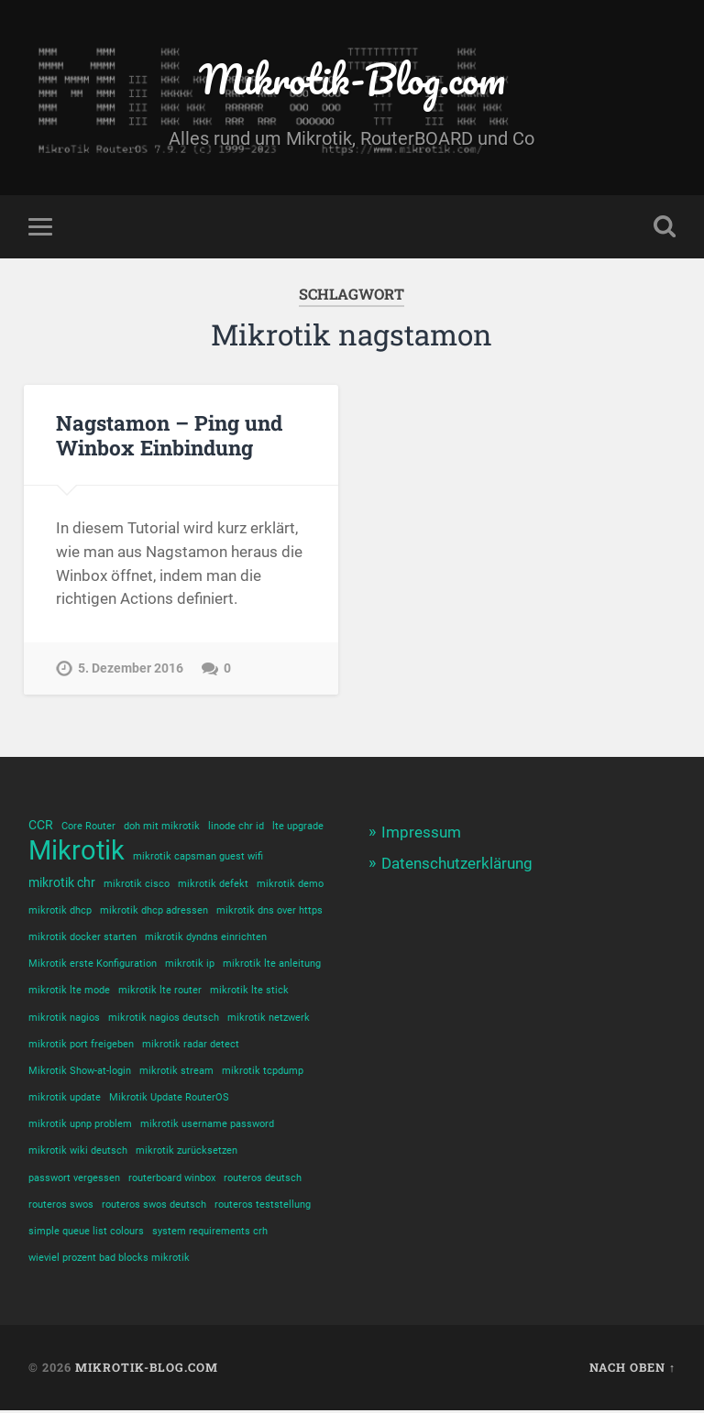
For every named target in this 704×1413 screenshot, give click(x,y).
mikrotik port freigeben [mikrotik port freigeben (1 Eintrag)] (81, 1045)
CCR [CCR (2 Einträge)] (40, 824)
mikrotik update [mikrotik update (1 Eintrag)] (64, 1099)
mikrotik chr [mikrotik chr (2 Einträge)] (61, 882)
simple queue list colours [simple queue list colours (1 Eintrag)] (86, 1234)
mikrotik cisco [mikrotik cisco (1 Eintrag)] (137, 884)
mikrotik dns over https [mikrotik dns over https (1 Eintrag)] (269, 911)
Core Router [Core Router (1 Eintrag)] (88, 826)
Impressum (421, 832)
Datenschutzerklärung (457, 864)
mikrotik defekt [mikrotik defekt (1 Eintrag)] (213, 884)
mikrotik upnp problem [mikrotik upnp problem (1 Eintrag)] (80, 1126)
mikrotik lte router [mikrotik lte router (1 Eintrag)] (160, 992)
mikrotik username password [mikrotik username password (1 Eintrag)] (207, 1126)
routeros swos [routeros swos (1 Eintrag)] (61, 1206)
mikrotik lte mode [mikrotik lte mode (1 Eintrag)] (69, 992)
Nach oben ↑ (632, 1371)
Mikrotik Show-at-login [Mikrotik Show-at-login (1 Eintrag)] (79, 1073)
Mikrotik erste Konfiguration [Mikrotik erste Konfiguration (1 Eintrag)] (92, 964)
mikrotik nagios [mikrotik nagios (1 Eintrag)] (64, 1018)
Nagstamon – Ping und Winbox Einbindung (169, 435)
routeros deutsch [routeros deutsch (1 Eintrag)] (263, 1180)
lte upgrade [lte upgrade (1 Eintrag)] (298, 826)
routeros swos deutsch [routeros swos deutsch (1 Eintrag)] (154, 1206)
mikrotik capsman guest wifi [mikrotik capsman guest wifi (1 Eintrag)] (198, 857)
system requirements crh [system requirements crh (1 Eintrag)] (210, 1234)
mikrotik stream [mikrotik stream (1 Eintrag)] (176, 1073)
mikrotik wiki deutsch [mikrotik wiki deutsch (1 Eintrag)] (77, 1153)
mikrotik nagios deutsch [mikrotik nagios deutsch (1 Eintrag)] (163, 1018)
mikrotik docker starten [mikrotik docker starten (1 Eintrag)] (82, 938)
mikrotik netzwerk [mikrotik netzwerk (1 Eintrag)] (268, 1018)
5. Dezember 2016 (130, 668)
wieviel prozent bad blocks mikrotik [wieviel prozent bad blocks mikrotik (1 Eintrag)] (109, 1260)
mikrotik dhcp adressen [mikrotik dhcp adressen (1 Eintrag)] (154, 911)
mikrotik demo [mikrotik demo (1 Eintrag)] (290, 884)
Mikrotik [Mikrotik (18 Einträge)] (76, 851)
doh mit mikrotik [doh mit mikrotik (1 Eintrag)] (162, 826)
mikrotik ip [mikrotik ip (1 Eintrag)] (189, 964)
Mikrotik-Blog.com (352, 78)
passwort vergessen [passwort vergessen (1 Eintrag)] (74, 1180)
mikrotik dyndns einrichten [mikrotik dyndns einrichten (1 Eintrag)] (206, 938)
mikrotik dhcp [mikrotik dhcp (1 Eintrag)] (60, 911)
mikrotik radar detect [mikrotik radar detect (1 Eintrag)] (190, 1045)
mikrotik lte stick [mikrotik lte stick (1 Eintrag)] (249, 992)
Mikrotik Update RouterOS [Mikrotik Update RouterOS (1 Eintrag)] (169, 1099)
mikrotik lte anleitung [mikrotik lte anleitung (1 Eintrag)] (272, 964)
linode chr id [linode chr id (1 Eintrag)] (236, 826)
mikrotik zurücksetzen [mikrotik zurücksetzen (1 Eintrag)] (186, 1153)
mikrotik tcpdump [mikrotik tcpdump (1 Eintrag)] (262, 1073)
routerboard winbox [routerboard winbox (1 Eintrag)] (171, 1180)
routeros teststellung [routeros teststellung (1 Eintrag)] (262, 1206)
